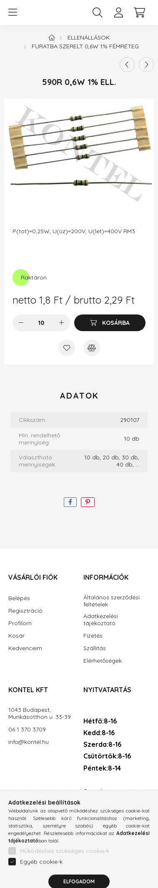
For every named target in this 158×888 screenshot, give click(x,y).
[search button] (97, 12)
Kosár (16, 635)
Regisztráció (25, 610)
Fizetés (93, 635)
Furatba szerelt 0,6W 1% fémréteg (85, 46)
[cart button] (139, 12)
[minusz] (21, 323)
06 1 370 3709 (27, 729)
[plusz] (61, 323)
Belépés (19, 598)
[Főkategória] (51, 37)
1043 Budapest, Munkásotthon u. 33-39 (39, 713)
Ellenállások (89, 37)
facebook (85, 792)
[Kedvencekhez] (66, 347)
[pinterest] (88, 502)
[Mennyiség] (41, 322)
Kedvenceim (25, 648)
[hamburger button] (12, 12)
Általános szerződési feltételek (111, 601)
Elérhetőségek (102, 660)
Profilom (20, 623)
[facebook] (70, 502)
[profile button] (118, 12)
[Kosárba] (109, 322)
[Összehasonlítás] (91, 347)
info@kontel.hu (28, 742)
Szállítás (94, 648)
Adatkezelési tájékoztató (100, 620)
